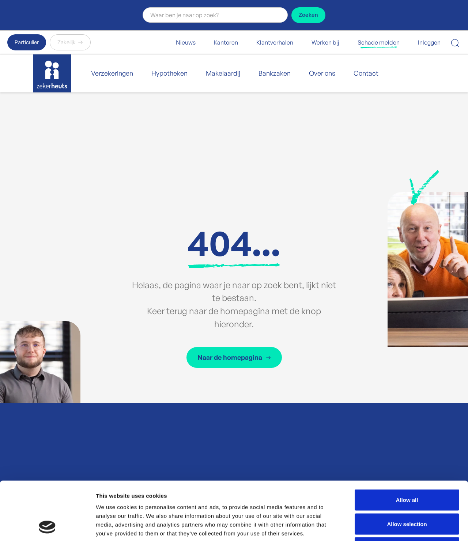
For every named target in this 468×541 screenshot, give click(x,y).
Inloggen (429, 42)
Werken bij (325, 42)
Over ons (322, 73)
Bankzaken (274, 73)
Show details (384, 526)
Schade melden (379, 42)
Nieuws (186, 42)
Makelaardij (223, 73)
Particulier (27, 42)
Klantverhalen (274, 42)
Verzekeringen (112, 73)
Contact (366, 73)
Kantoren (226, 42)
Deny (407, 493)
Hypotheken (169, 73)
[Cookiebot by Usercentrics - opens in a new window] (47, 526)
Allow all (407, 445)
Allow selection (407, 469)
